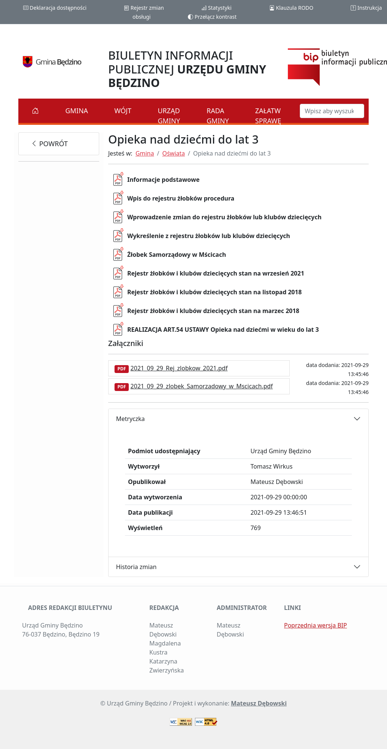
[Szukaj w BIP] (332, 111)
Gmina (76, 110)
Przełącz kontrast (212, 16)
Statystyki (216, 7)
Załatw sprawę (268, 115)
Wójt (123, 110)
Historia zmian (136, 567)
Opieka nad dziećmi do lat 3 (232, 153)
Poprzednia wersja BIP (315, 625)
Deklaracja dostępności (54, 7)
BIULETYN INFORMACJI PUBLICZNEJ (187, 68)
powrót (49, 143)
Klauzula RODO (291, 7)
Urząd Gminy (169, 115)
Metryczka (130, 419)
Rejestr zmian (144, 7)
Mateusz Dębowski (259, 703)
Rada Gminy (218, 115)
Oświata (173, 153)
